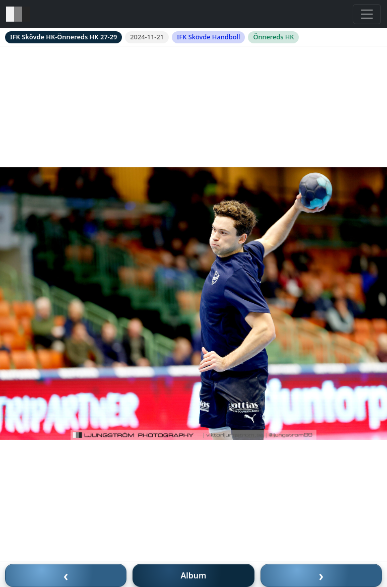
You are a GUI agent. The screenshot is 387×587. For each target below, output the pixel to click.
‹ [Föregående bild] (66, 575)
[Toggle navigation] (367, 14)
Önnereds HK (273, 36)
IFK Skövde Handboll (208, 36)
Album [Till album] (194, 575)
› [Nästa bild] (321, 575)
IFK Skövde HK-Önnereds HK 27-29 (63, 36)
